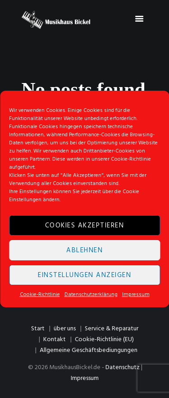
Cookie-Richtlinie (40, 294)
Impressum (136, 294)
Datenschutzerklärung (91, 294)
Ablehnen (84, 250)
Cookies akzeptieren (84, 225)
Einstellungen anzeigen (84, 275)
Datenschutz (122, 367)
